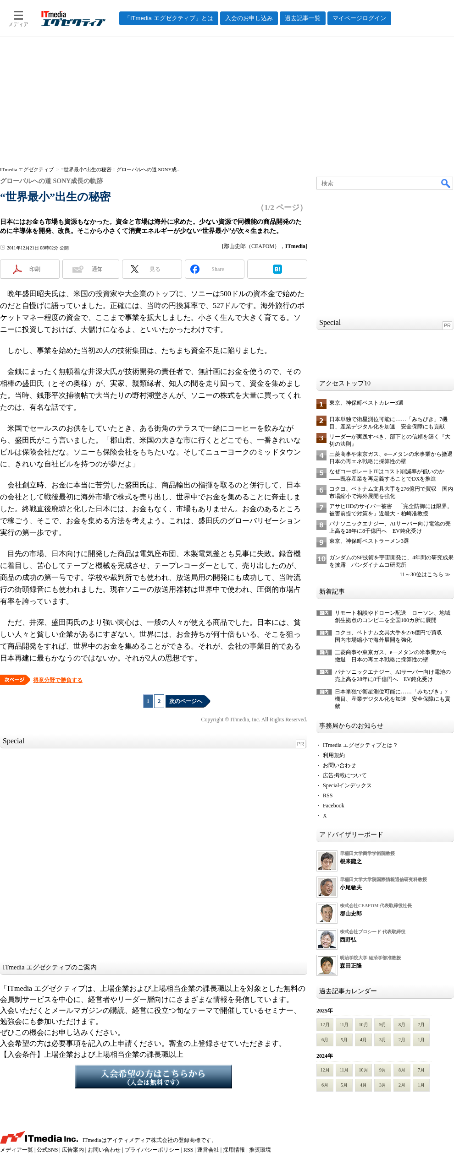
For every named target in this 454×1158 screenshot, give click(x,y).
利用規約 (334, 755)
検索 (446, 183)
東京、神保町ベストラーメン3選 (369, 541)
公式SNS (47, 1150)
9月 (382, 1024)
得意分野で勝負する (58, 680)
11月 (344, 1024)
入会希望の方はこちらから (153, 1076)
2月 (402, 1039)
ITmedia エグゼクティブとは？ (360, 745)
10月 (363, 1024)
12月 (325, 1024)
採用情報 (234, 1150)
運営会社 (208, 1150)
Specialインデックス (347, 785)
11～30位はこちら (421, 574)
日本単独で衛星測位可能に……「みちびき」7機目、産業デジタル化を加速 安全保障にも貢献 (392, 698)
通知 (97, 269)
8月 (402, 1024)
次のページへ (185, 701)
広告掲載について (345, 775)
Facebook (333, 805)
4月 (363, 1039)
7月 (421, 1024)
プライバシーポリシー (152, 1150)
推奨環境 (260, 1150)
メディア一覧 (16, 1150)
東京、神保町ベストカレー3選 (366, 403)
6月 (324, 1039)
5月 (344, 1039)
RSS (327, 795)
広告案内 (73, 1150)
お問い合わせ (339, 765)
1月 (421, 1039)
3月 (382, 1039)
